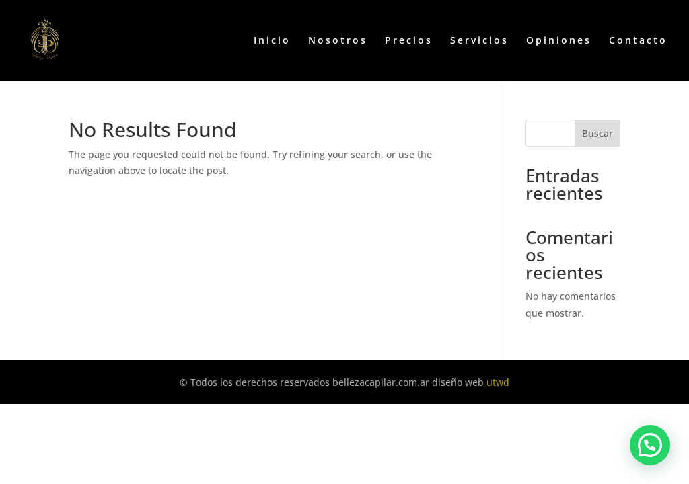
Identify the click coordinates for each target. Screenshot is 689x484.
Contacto (638, 41)
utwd (497, 382)
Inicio (272, 41)
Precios (409, 41)
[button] (650, 445)
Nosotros (337, 41)
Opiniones (558, 41)
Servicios (479, 41)
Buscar (597, 133)
